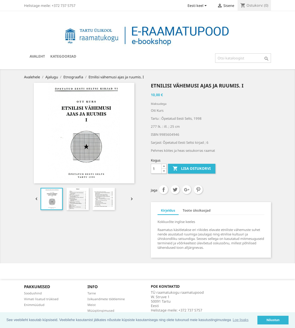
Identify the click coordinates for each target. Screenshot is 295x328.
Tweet (175, 189)
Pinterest (198, 189)
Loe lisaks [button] (241, 320)
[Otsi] (243, 58)
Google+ (186, 189)
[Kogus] (156, 169)
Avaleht (37, 56)
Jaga (163, 189)
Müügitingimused (100, 310)
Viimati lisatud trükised (41, 299)
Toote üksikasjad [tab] (196, 210)
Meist (91, 305)
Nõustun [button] (273, 320)
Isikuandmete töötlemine (106, 299)
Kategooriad (63, 56)
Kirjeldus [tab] (168, 210)
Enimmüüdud (34, 305)
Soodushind (33, 293)
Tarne (91, 293)
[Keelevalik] (198, 6)
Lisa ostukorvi (192, 169)
